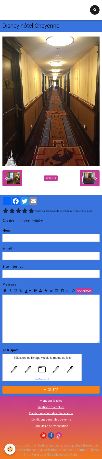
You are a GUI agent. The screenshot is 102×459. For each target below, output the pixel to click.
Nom (6, 230)
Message (9, 284)
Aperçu (84, 290)
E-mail (7, 248)
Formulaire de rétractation (51, 425)
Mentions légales (51, 400)
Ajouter (51, 390)
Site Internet (12, 266)
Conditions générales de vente (51, 419)
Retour (51, 178)
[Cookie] (9, 449)
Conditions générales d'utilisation (51, 413)
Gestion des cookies (51, 407)
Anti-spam (10, 350)
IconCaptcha (41, 379)
